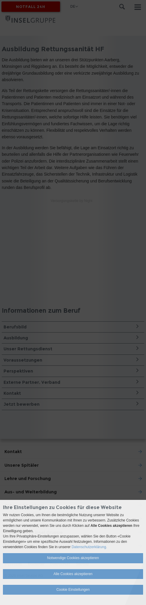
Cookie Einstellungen (73, 590)
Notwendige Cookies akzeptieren (73, 558)
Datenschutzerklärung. (89, 547)
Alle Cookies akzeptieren (73, 574)
